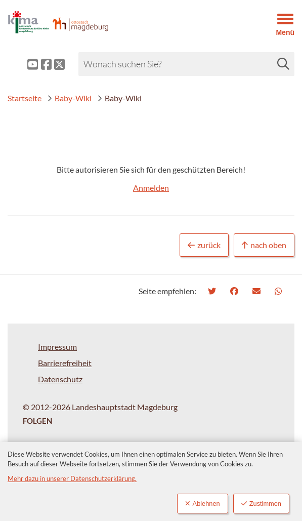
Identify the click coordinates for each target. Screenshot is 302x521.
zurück (204, 245)
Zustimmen (261, 503)
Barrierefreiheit (65, 363)
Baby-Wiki (69, 98)
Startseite (24, 98)
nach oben (264, 245)
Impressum (57, 346)
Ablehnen (202, 503)
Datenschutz (60, 379)
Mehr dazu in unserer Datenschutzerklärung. (72, 478)
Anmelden (151, 187)
